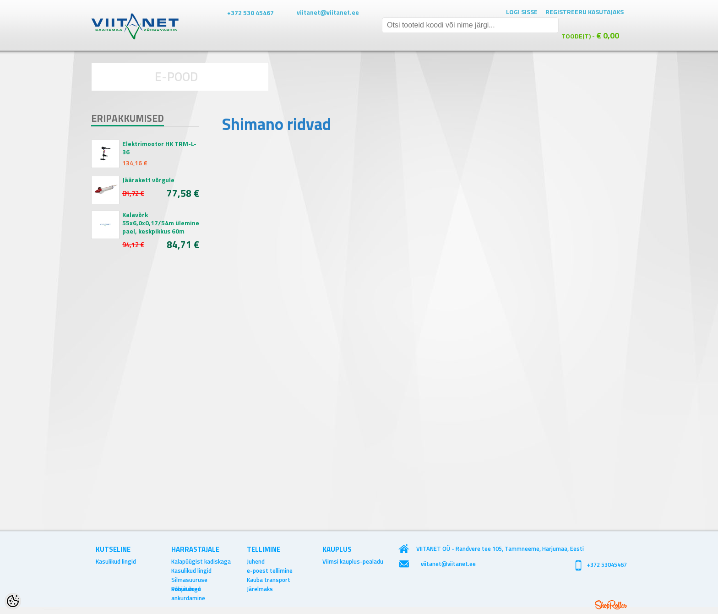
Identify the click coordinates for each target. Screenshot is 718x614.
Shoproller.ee (611, 604)
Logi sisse (522, 11)
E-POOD (176, 76)
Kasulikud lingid (116, 561)
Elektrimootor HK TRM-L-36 (159, 148)
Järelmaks (260, 588)
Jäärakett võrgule (148, 180)
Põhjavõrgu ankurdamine (188, 588)
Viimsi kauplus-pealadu (352, 561)
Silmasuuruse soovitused (189, 579)
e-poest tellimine (270, 570)
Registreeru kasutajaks (584, 11)
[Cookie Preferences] (13, 601)
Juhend (256, 561)
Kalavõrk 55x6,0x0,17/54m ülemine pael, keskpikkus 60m (160, 223)
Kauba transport (268, 579)
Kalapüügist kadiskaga (201, 561)
